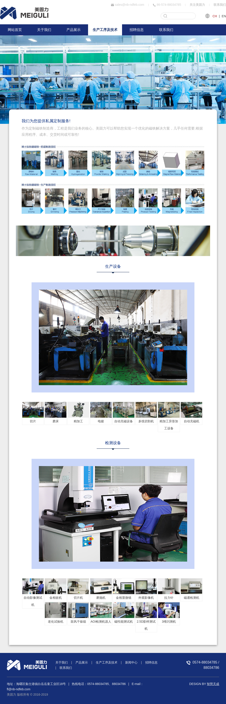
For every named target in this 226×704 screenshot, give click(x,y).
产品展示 (73, 30)
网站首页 (15, 30)
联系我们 (220, 4)
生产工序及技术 (105, 30)
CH (215, 16)
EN (224, 16)
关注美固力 (197, 4)
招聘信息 (137, 30)
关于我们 (44, 30)
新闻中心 (131, 662)
